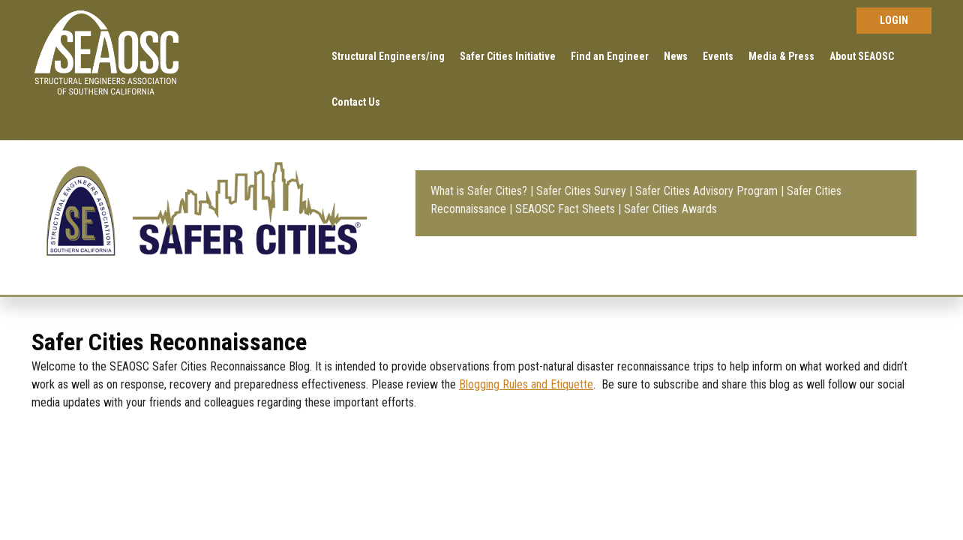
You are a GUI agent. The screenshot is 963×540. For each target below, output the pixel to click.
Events (718, 56)
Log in (894, 21)
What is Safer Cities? (478, 191)
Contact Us (356, 102)
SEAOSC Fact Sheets (565, 209)
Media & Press (781, 56)
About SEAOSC (862, 56)
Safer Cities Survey (581, 191)
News (676, 56)
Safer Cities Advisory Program (706, 191)
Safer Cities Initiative (508, 56)
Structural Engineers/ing (388, 56)
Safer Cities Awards (670, 209)
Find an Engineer (610, 56)
